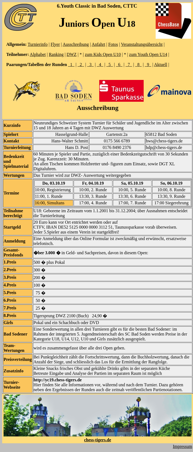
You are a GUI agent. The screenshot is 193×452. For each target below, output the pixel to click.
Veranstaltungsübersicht (142, 44)
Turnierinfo (37, 44)
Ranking (56, 54)
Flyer (55, 44)
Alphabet (38, 54)
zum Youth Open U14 (148, 54)
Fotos (113, 44)
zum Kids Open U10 (103, 54)
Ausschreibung (76, 44)
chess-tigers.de (97, 440)
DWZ (71, 54)
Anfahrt (98, 44)
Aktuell (160, 64)
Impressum (182, 446)
